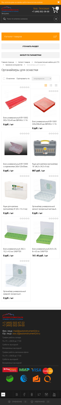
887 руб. (38, 170)
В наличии (11, 79)
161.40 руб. (40, 255)
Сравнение (17, 402)
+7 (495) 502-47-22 (13, 322)
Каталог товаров (30, 36)
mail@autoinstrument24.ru (26, 331)
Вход (35, 8)
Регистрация (44, 8)
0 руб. (8, 124)
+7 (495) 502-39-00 (40, 11)
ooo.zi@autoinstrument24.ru (26, 333)
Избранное (40, 402)
